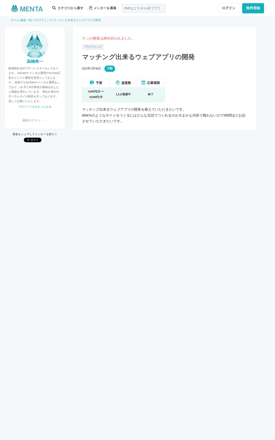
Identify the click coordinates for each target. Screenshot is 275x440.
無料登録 (253, 8)
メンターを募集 (102, 8)
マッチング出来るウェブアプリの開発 (77, 20)
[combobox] (143, 8)
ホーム (15, 20)
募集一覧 (26, 20)
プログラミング (42, 20)
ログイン (229, 8)
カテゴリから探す (67, 8)
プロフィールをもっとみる (35, 106)
